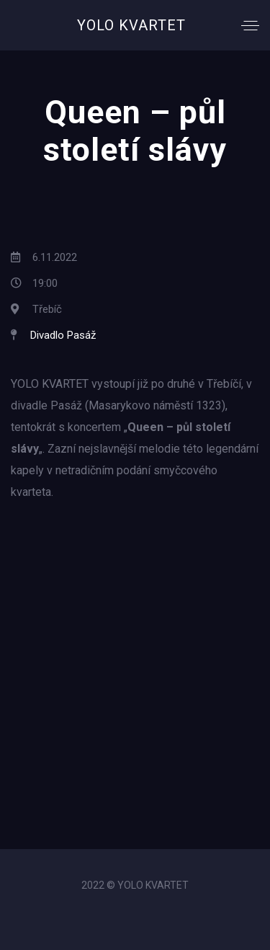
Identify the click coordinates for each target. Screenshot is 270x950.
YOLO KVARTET (131, 25)
